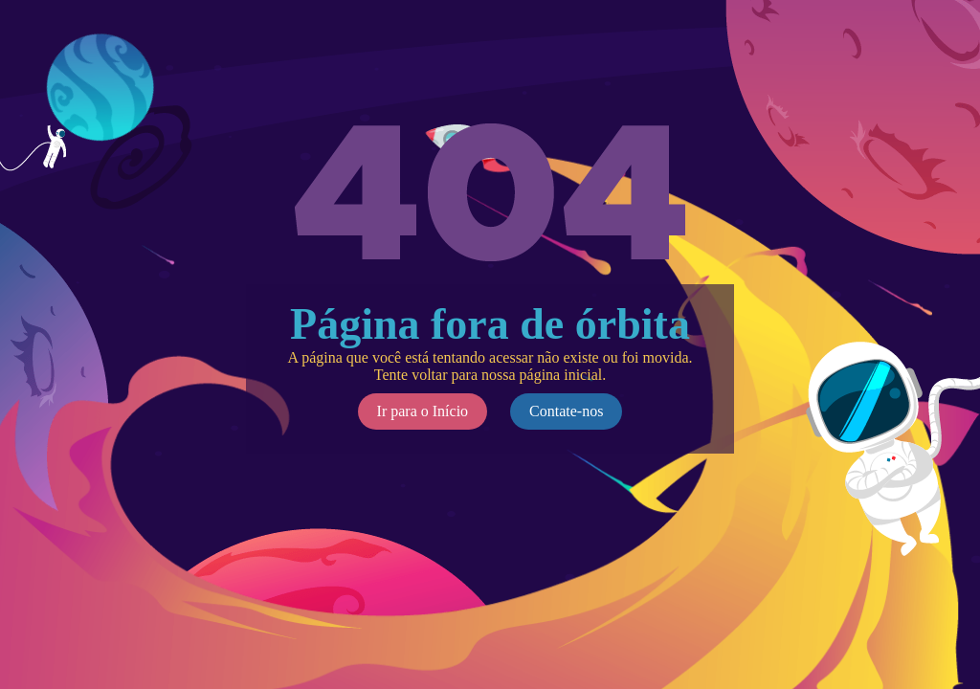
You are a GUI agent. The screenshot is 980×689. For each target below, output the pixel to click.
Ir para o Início (423, 411)
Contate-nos (566, 411)
